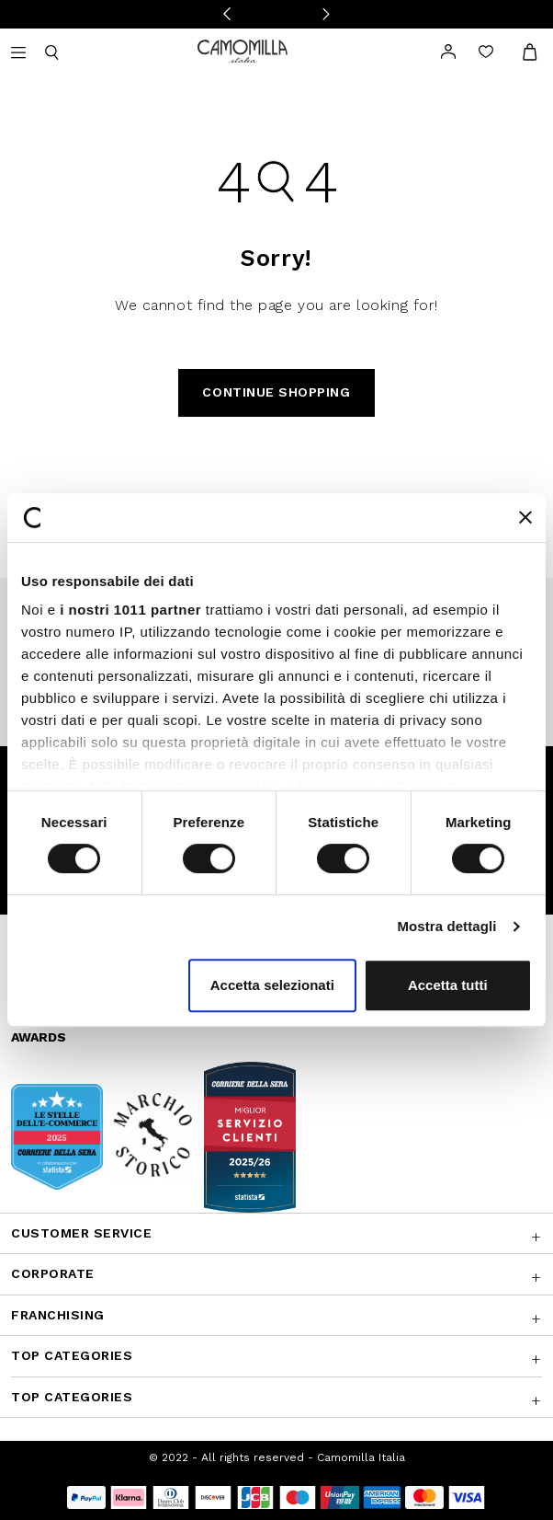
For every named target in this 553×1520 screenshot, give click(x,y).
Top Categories (71, 1355)
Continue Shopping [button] (276, 392)
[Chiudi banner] (525, 517)
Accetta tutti (448, 985)
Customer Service (81, 1233)
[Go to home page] (243, 50)
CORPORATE (53, 1273)
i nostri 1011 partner (130, 609)
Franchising (58, 1314)
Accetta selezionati (272, 985)
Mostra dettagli (446, 926)
